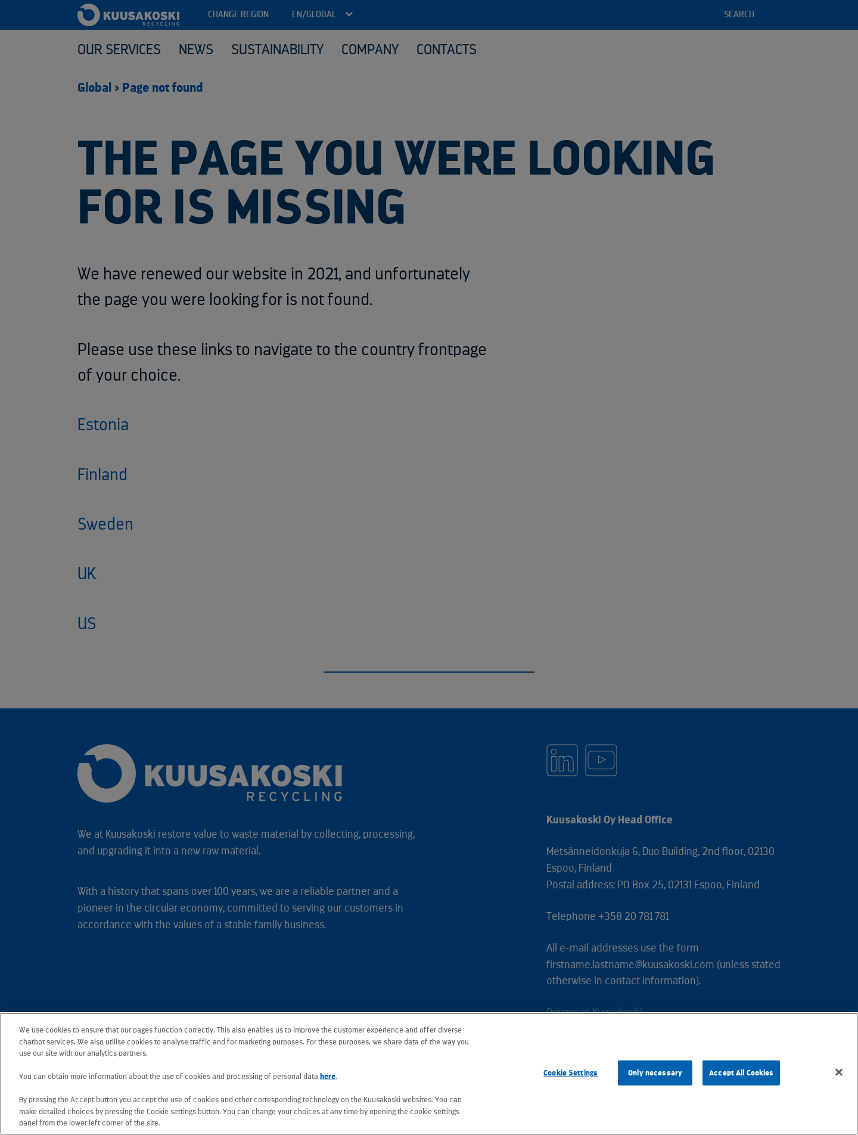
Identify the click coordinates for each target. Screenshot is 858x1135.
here (327, 1076)
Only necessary (655, 1073)
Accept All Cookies (741, 1073)
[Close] (839, 1072)
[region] (429, 1073)
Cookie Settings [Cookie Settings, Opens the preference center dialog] (570, 1073)
